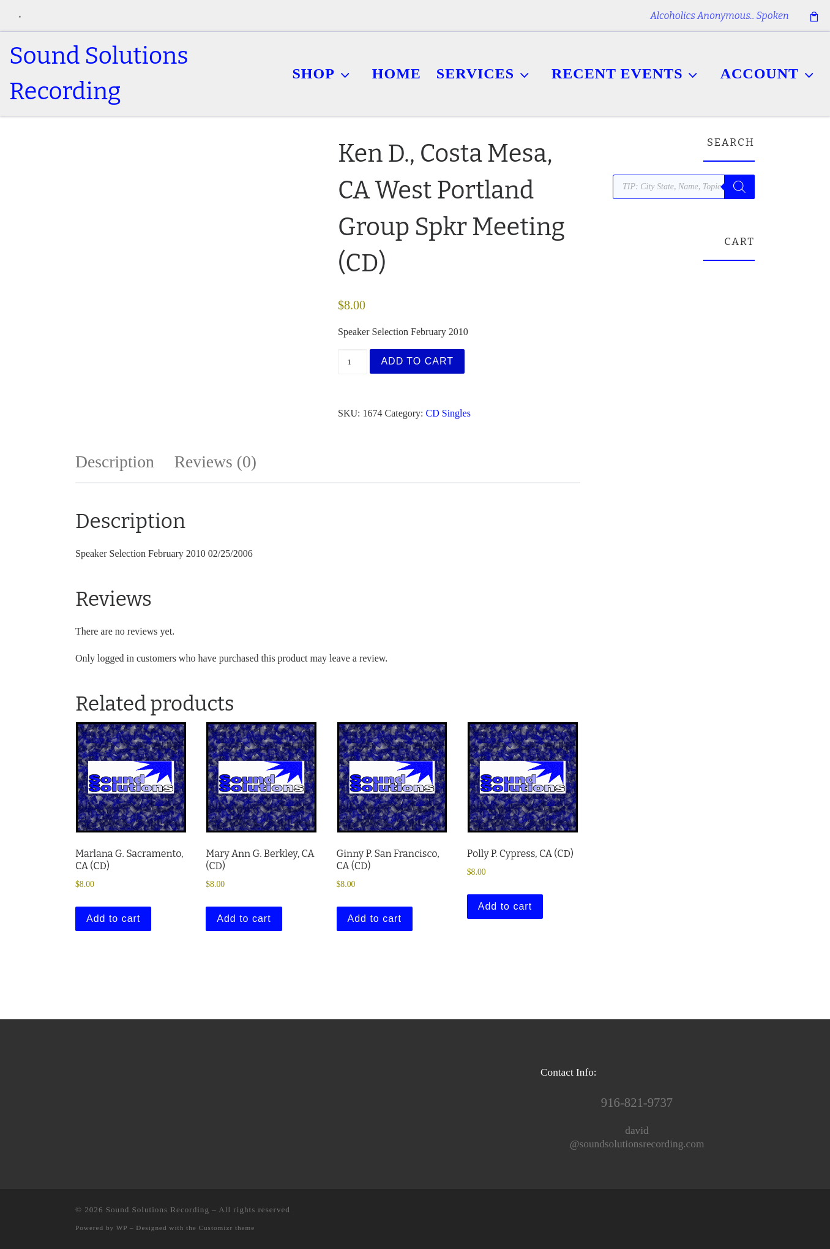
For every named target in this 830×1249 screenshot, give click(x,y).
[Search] (739, 187)
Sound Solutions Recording (157, 1209)
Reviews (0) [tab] (215, 461)
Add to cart (417, 361)
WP (121, 1227)
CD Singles (448, 413)
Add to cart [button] (113, 918)
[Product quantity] (352, 361)
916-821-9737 (637, 1102)
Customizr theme (227, 1227)
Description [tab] (114, 461)
